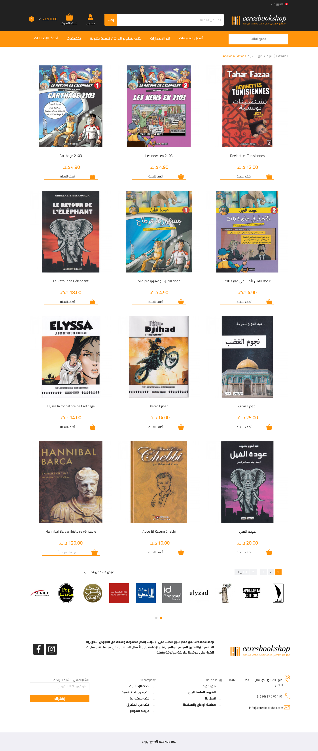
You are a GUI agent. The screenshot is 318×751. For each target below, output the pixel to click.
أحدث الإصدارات (139, 686)
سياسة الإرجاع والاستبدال (199, 704)
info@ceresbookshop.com (266, 708)
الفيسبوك (38, 649)
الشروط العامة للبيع (202, 692)
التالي (242, 572)
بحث (111, 20)
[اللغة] (279, 4)
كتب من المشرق (138, 704)
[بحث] (164, 20)
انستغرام (51, 649)
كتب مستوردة (140, 698)
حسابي (90, 23)
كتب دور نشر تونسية (136, 692)
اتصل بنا (210, 698)
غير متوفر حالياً (67, 552)
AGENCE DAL (167, 742)
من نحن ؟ (209, 686)
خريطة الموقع (140, 710)
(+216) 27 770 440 (269, 696)
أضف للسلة (244, 176)
